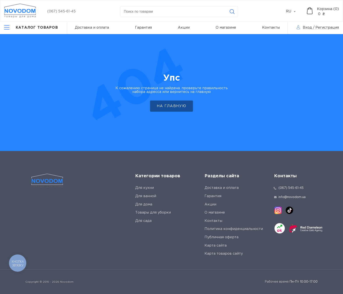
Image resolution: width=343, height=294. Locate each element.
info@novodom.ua (290, 197)
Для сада (143, 221)
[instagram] (278, 210)
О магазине (226, 27)
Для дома (143, 204)
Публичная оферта (221, 237)
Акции (184, 27)
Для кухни (144, 188)
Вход (307, 27)
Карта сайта (216, 245)
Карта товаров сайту (224, 253)
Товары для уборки (153, 212)
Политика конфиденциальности (234, 229)
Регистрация (327, 27)
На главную (171, 106)
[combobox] (293, 11)
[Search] (232, 11)
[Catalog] (31, 28)
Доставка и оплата (92, 27)
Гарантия (143, 27)
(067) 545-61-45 (61, 11)
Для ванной (145, 196)
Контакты (271, 27)
